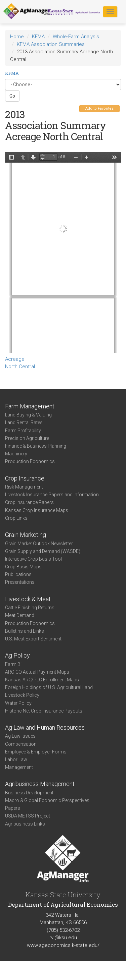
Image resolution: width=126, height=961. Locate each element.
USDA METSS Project (27, 815)
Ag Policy (17, 655)
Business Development (29, 792)
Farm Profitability (23, 430)
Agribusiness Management (40, 783)
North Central (20, 366)
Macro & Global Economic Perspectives (47, 800)
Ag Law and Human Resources (45, 727)
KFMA (38, 37)
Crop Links (16, 518)
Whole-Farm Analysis (76, 37)
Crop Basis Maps (23, 566)
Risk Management (24, 487)
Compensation (21, 744)
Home (17, 37)
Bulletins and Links (24, 631)
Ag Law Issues (20, 736)
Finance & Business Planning (35, 446)
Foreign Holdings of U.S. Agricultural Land (49, 687)
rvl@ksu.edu (63, 938)
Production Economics (30, 461)
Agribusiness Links (25, 824)
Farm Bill (14, 664)
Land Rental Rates (24, 422)
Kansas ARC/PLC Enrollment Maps (42, 679)
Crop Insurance (24, 478)
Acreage (15, 359)
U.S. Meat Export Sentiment (33, 638)
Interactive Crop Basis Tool (33, 559)
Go (12, 96)
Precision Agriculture (27, 438)
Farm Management (29, 406)
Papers (12, 808)
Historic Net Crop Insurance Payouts (43, 711)
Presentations (20, 582)
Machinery (16, 453)
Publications (18, 574)
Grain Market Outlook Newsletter (39, 543)
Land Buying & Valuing (28, 414)
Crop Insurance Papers (29, 502)
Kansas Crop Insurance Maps (36, 510)
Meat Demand (19, 615)
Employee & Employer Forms (36, 751)
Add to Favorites (99, 108)
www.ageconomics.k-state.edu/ (63, 945)
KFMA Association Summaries (51, 44)
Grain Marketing (25, 534)
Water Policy (18, 703)
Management (19, 767)
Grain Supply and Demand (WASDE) (42, 551)
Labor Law (16, 759)
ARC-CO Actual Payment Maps (37, 672)
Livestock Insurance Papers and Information (52, 494)
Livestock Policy (22, 695)
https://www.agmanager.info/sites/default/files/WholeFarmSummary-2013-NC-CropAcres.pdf (63, 252)
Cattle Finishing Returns (29, 607)
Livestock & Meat (28, 599)
